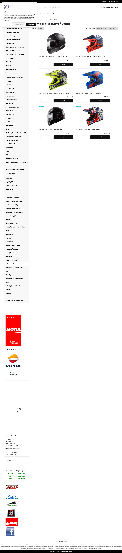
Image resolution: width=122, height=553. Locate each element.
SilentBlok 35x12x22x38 (20, 419)
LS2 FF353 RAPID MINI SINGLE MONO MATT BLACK (41, 57)
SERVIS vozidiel (51, 14)
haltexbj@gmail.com (14, 448)
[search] (78, 7)
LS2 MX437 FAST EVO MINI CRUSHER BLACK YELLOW (83, 57)
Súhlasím (31, 24)
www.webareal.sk (67, 551)
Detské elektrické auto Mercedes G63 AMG (20, 408)
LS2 (51, 20)
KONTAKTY (42, 14)
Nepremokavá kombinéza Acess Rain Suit (20, 390)
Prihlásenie (103, 1)
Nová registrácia (113, 1)
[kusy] (36, 66)
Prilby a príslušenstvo (42, 20)
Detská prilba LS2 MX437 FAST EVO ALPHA (107, 57)
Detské (56, 20)
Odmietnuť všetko (18, 24)
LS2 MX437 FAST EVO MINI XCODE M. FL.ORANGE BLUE (62, 57)
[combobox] (102, 28)
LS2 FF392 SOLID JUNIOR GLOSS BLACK (62, 95)
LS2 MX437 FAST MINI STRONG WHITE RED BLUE (85, 95)
